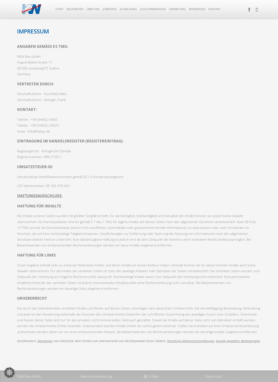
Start (59, 9)
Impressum (213, 376)
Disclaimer (45, 341)
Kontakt (214, 9)
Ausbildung (128, 9)
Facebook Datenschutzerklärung (190, 341)
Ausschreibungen (153, 9)
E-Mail (153, 376)
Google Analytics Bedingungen (238, 341)
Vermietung (177, 9)
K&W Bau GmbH (29, 376)
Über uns (93, 9)
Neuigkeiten (75, 9)
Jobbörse (110, 9)
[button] (9, 372)
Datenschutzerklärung (96, 376)
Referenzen (197, 9)
